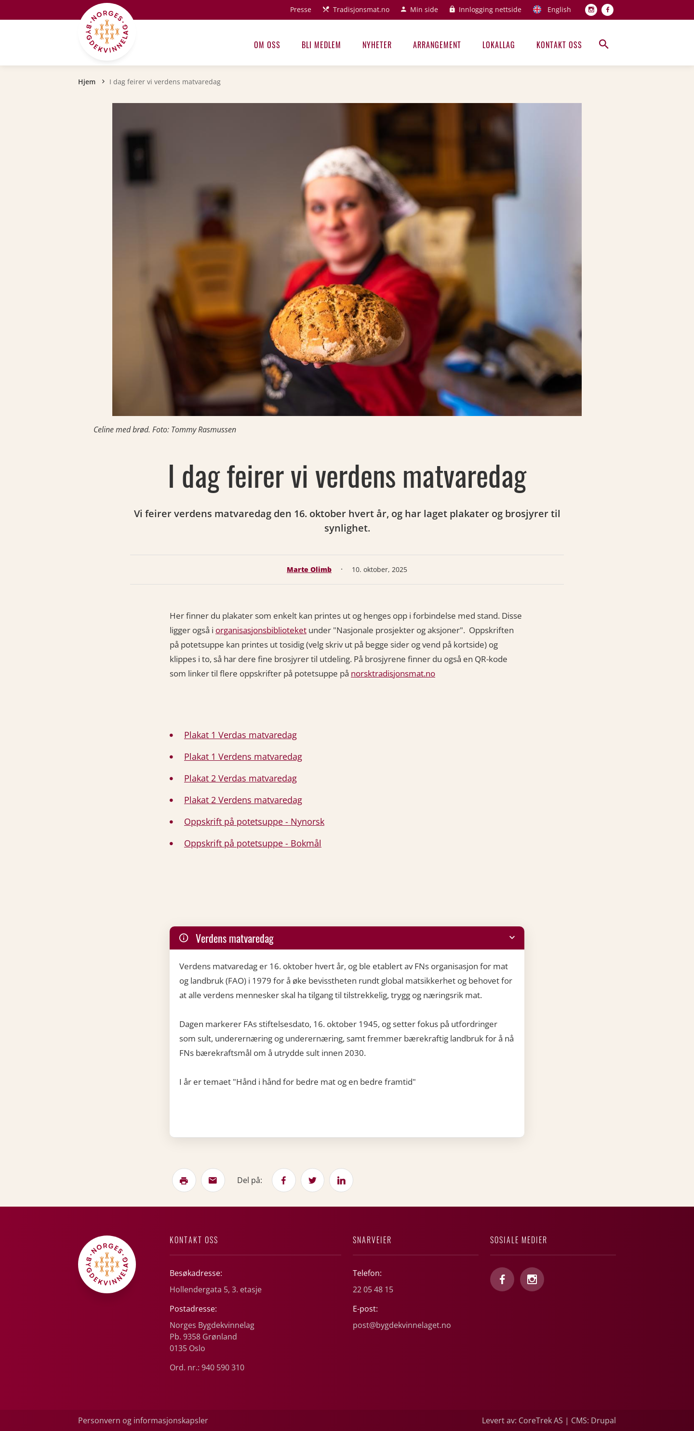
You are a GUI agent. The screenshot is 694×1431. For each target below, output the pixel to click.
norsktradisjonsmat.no (393, 673)
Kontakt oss (559, 45)
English (559, 9)
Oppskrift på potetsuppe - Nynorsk (254, 821)
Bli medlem (321, 45)
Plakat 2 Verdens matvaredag (243, 800)
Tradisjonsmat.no (361, 9)
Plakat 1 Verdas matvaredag (240, 735)
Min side (424, 9)
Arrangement (437, 45)
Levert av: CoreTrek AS (522, 1420)
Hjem (86, 81)
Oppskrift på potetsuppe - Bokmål (252, 843)
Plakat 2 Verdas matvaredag (240, 778)
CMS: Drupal (593, 1420)
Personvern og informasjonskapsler (143, 1420)
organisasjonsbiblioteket (261, 630)
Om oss (267, 45)
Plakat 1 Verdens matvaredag (243, 756)
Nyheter (377, 45)
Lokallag (498, 45)
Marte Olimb (309, 569)
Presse (300, 9)
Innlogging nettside (490, 9)
